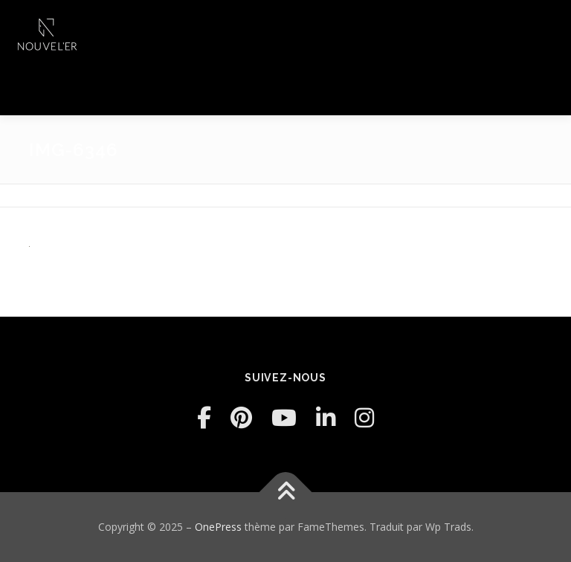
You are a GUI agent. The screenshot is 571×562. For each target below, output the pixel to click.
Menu (547, 27)
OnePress (218, 527)
